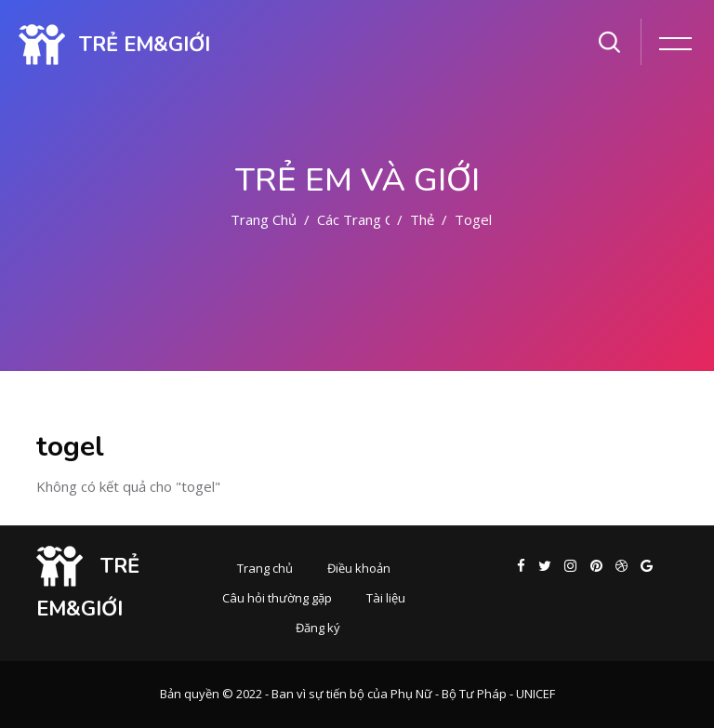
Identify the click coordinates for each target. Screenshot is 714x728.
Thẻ (422, 219)
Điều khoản (358, 568)
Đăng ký (318, 627)
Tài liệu (385, 597)
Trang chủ (264, 219)
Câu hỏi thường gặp (277, 597)
